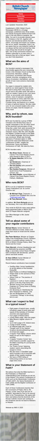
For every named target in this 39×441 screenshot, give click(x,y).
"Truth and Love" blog (17, 197)
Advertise (20, 21)
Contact (21, 18)
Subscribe (20, 16)
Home (21, 14)
